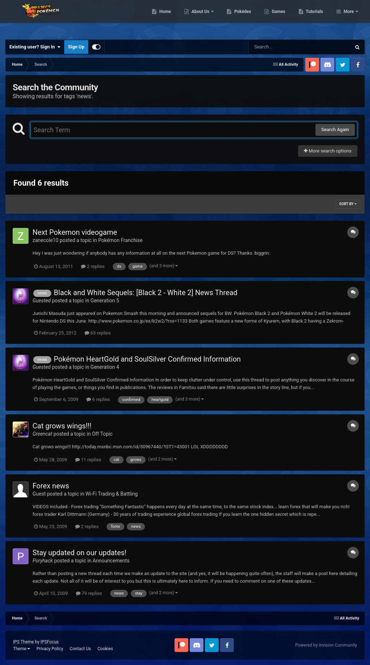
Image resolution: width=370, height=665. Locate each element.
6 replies (98, 399)
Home (202, 18)
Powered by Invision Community (326, 645)
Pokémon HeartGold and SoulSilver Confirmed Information (147, 359)
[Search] (281, 47)
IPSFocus (49, 641)
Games (315, 18)
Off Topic (102, 434)
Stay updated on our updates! (79, 552)
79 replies (89, 593)
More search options (328, 151)
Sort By (348, 204)
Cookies (105, 648)
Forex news (51, 486)
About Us (238, 18)
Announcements (110, 560)
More (349, 18)
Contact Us (80, 648)
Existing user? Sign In (34, 47)
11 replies (88, 459)
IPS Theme (23, 641)
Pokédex (280, 18)
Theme (21, 648)
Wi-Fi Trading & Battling (112, 494)
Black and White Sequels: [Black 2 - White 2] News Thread (145, 292)
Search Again (335, 129)
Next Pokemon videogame (75, 232)
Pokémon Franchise (120, 240)
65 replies (98, 333)
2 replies (92, 266)
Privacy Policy (49, 648)
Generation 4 (104, 367)
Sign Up (76, 46)
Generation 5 (104, 300)
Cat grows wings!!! (62, 426)
